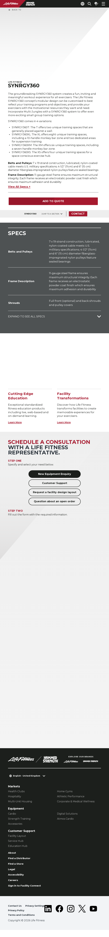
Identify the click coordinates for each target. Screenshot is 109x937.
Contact (79, 216)
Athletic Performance (70, 799)
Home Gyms (64, 794)
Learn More (16, 425)
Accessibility (17, 879)
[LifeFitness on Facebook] (59, 917)
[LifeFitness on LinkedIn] (48, 917)
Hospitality (14, 799)
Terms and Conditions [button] (22, 921)
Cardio (12, 816)
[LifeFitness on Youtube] (93, 917)
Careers (14, 885)
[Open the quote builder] (95, 4)
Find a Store (17, 868)
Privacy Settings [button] (37, 912)
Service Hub (15, 844)
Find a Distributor (21, 862)
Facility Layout (17, 839)
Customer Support (54, 486)
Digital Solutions (67, 816)
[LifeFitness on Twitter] (82, 917)
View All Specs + (19, 189)
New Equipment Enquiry (54, 477)
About (12, 856)
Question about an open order (54, 504)
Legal (12, 873)
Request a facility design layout (54, 495)
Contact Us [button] (15, 912)
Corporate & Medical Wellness (76, 804)
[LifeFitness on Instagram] (71, 917)
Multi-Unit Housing (20, 804)
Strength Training (19, 821)
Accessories (15, 826)
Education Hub (17, 849)
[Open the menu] (103, 4)
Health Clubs (16, 794)
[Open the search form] (87, 4)
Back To (14, 10)
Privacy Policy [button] (17, 917)
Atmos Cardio (65, 821)
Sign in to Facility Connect (27, 891)
